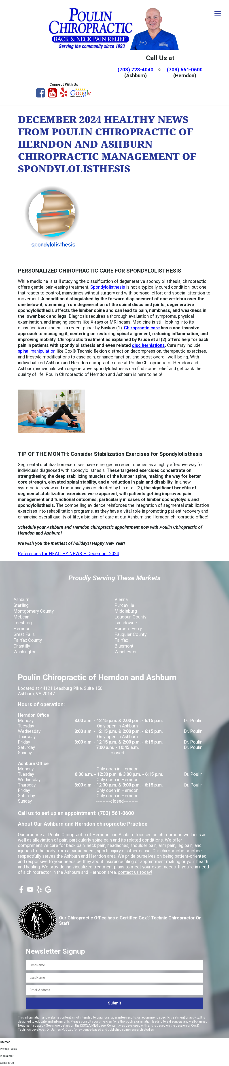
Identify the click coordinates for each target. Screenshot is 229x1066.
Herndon (21, 628)
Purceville (124, 605)
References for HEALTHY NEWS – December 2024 (68, 553)
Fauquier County (130, 634)
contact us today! (135, 872)
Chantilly (21, 646)
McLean (21, 617)
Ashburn (21, 599)
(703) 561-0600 (185, 69)
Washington (24, 652)
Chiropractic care (142, 327)
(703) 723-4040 (135, 69)
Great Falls (24, 634)
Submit (114, 1003)
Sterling (21, 605)
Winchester (125, 652)
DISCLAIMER (89, 1025)
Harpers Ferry (128, 628)
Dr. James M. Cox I (59, 1029)
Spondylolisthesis (107, 287)
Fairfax (121, 640)
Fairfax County (27, 640)
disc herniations (148, 345)
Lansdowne (125, 622)
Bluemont (124, 646)
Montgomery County (33, 611)
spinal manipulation (36, 351)
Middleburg (125, 611)
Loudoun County (130, 617)
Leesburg (22, 622)
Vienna (121, 599)
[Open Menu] (217, 13)
